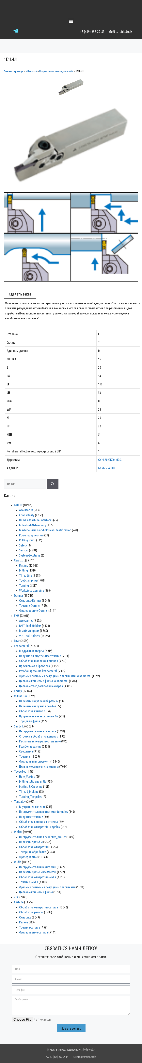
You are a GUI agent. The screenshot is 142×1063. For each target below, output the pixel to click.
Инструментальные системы (37, 867)
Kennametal (21, 646)
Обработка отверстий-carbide (38, 907)
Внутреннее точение (32, 806)
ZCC (16, 897)
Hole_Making (27, 776)
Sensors (23, 550)
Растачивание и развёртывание (40, 741)
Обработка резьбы (31, 912)
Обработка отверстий (33, 847)
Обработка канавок (32, 711)
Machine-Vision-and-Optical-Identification (45, 530)
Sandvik (19, 726)
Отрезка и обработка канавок (38, 736)
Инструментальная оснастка (37, 731)
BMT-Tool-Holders (30, 626)
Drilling (23, 565)
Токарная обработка (32, 852)
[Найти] (52, 484)
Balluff (18, 505)
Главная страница (13, 71)
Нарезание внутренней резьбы (38, 701)
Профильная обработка (34, 666)
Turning (24, 585)
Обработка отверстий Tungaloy (39, 827)
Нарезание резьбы (31, 842)
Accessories (26, 510)
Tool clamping (28, 580)
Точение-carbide (29, 927)
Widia (17, 862)
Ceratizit (19, 560)
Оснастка (25, 917)
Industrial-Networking (32, 525)
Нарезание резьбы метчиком (37, 872)
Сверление (26, 751)
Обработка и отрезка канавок (38, 661)
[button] (71, 21)
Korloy (18, 691)
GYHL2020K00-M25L (110, 460)
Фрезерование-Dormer (33, 610)
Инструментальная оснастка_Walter (42, 837)
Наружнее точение (31, 817)
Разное (23, 922)
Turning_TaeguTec (30, 796)
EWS (16, 615)
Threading (25, 575)
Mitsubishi (31, 71)
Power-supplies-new (31, 535)
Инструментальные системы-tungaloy (43, 811)
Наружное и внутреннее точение (40, 656)
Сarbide (19, 902)
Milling (23, 570)
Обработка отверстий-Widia (37, 877)
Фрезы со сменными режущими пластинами (47, 887)
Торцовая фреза (29, 721)
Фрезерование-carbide (33, 932)
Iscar (17, 640)
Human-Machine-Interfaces (36, 520)
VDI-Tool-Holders (29, 636)
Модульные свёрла (31, 651)
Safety (23, 545)
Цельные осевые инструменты (39, 766)
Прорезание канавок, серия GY (56, 71)
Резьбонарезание (30, 746)
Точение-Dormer (29, 605)
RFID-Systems (27, 540)
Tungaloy (20, 801)
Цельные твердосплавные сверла (41, 686)
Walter (18, 832)
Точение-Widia (28, 882)
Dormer (18, 595)
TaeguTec (20, 771)
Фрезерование (28, 857)
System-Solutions (29, 555)
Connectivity (26, 515)
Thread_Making (29, 791)
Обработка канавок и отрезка (38, 821)
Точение (24, 756)
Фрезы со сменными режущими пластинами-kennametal (55, 676)
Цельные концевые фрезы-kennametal (43, 681)
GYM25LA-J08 (106, 468)
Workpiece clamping (31, 590)
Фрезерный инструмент (34, 761)
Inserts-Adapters (29, 630)
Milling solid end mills (32, 781)
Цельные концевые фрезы (36, 892)
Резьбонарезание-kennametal (38, 671)
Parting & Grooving (30, 786)
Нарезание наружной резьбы (37, 706)
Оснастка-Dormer (30, 600)
